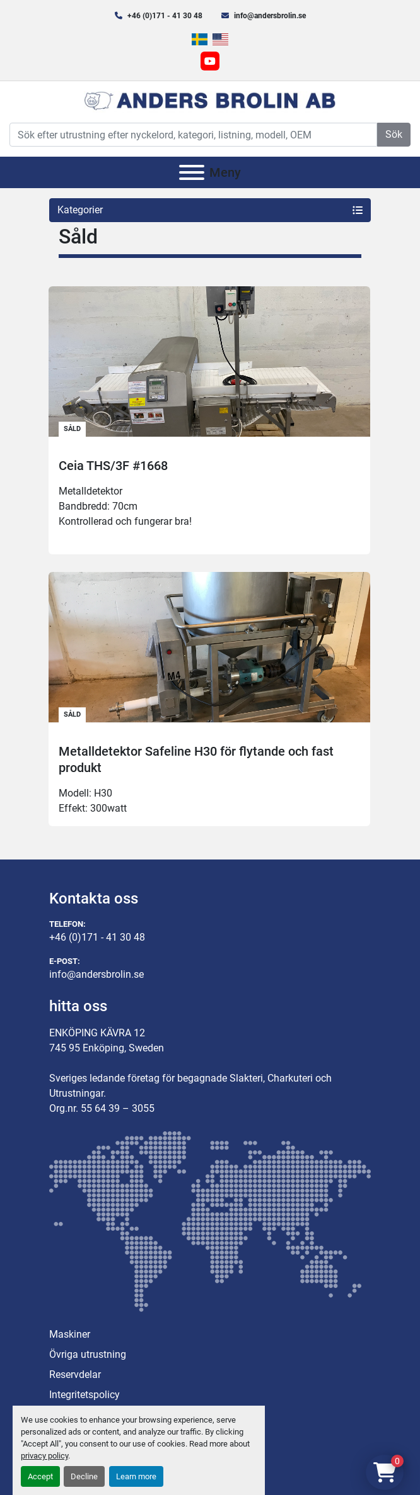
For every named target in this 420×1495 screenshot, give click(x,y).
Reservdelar (75, 1374)
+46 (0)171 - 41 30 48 (164, 15)
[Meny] (191, 172)
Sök (393, 134)
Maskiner (69, 1334)
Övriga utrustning (87, 1354)
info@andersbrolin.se (270, 15)
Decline (84, 1476)
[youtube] (210, 61)
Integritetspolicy (84, 1395)
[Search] (193, 135)
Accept (40, 1476)
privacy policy (44, 1455)
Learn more (136, 1476)
